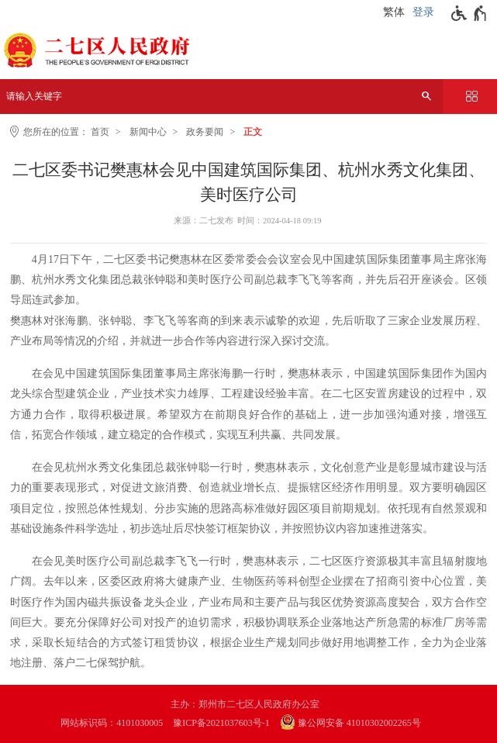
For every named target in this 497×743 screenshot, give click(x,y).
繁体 (394, 12)
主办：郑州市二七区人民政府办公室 (245, 704)
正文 (252, 131)
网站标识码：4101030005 (111, 722)
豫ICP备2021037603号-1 (221, 722)
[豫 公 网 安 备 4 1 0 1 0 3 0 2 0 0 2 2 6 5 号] (358, 723)
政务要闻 (204, 131)
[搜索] (426, 96)
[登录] (425, 12)
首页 (100, 131)
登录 (423, 12)
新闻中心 (148, 131)
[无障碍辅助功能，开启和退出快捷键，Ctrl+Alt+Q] (469, 13)
